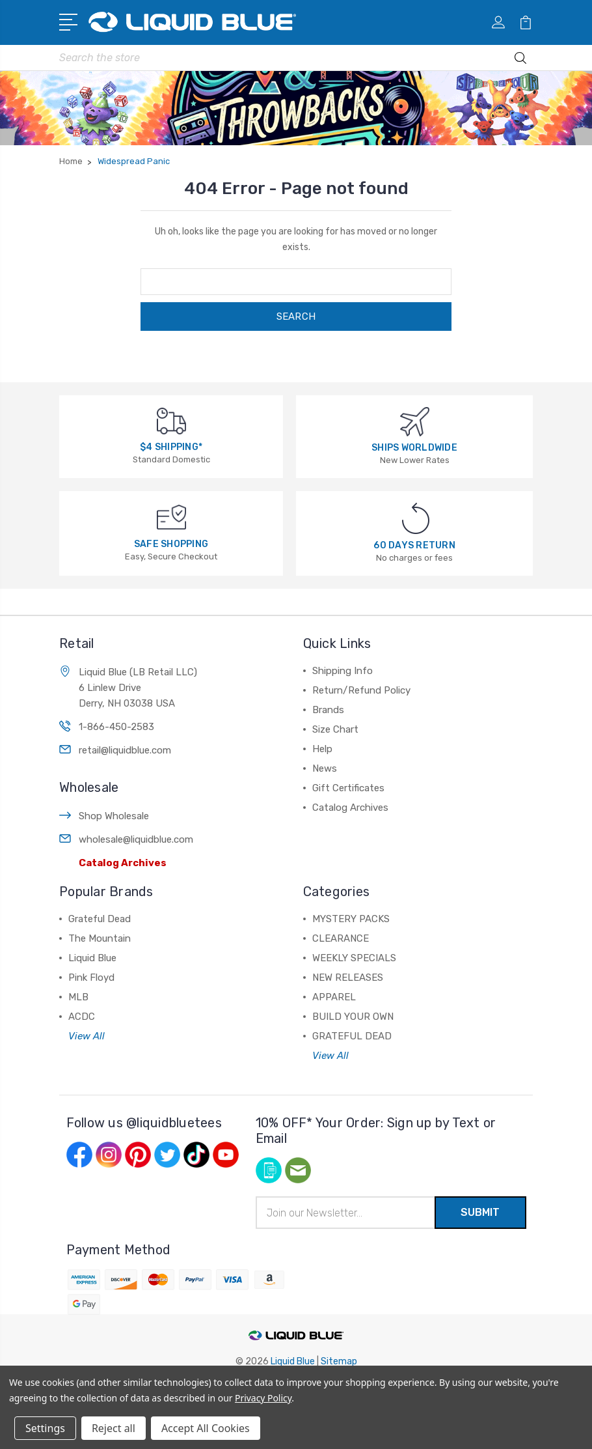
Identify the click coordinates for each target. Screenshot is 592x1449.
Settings (45, 1428)
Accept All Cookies (205, 1428)
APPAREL (334, 997)
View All (86, 1036)
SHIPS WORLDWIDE (414, 447)
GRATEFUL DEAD (352, 1036)
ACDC (81, 1016)
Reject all (113, 1428)
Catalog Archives (123, 863)
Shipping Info (342, 671)
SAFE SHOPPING (171, 544)
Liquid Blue (92, 958)
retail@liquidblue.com (125, 750)
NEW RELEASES (347, 977)
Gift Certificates (348, 788)
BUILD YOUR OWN (353, 1016)
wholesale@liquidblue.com (136, 839)
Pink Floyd (91, 977)
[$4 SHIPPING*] (171, 420)
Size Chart (335, 729)
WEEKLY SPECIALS (354, 958)
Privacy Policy (263, 1398)
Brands (328, 710)
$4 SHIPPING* (171, 447)
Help (322, 749)
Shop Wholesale (114, 816)
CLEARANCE (340, 938)
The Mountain (99, 938)
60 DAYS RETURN (414, 545)
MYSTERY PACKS (351, 919)
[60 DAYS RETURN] (415, 518)
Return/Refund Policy (361, 690)
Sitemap (339, 1361)
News (324, 768)
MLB (78, 997)
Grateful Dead (99, 919)
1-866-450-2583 (116, 727)
